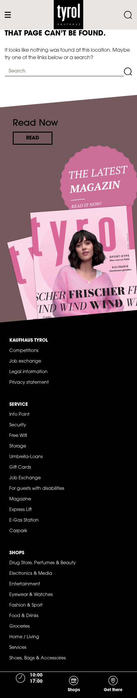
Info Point (19, 414)
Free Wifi (18, 435)
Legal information (28, 372)
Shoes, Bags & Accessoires (37, 658)
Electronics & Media (30, 573)
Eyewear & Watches (31, 595)
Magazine (20, 499)
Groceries (19, 626)
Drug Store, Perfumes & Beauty (42, 563)
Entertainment (24, 584)
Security (17, 425)
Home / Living (24, 637)
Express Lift (20, 510)
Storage (17, 446)
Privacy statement (29, 382)
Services (17, 647)
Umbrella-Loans (26, 457)
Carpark (18, 531)
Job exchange (25, 361)
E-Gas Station (24, 520)
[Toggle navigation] (9, 15)
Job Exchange (25, 478)
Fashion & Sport (26, 605)
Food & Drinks (24, 616)
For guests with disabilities (36, 488)
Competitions (24, 351)
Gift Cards (20, 467)
